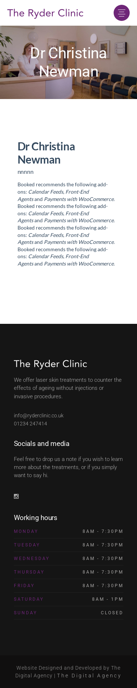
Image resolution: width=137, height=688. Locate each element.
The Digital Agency (89, 675)
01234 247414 (30, 424)
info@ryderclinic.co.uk (39, 415)
